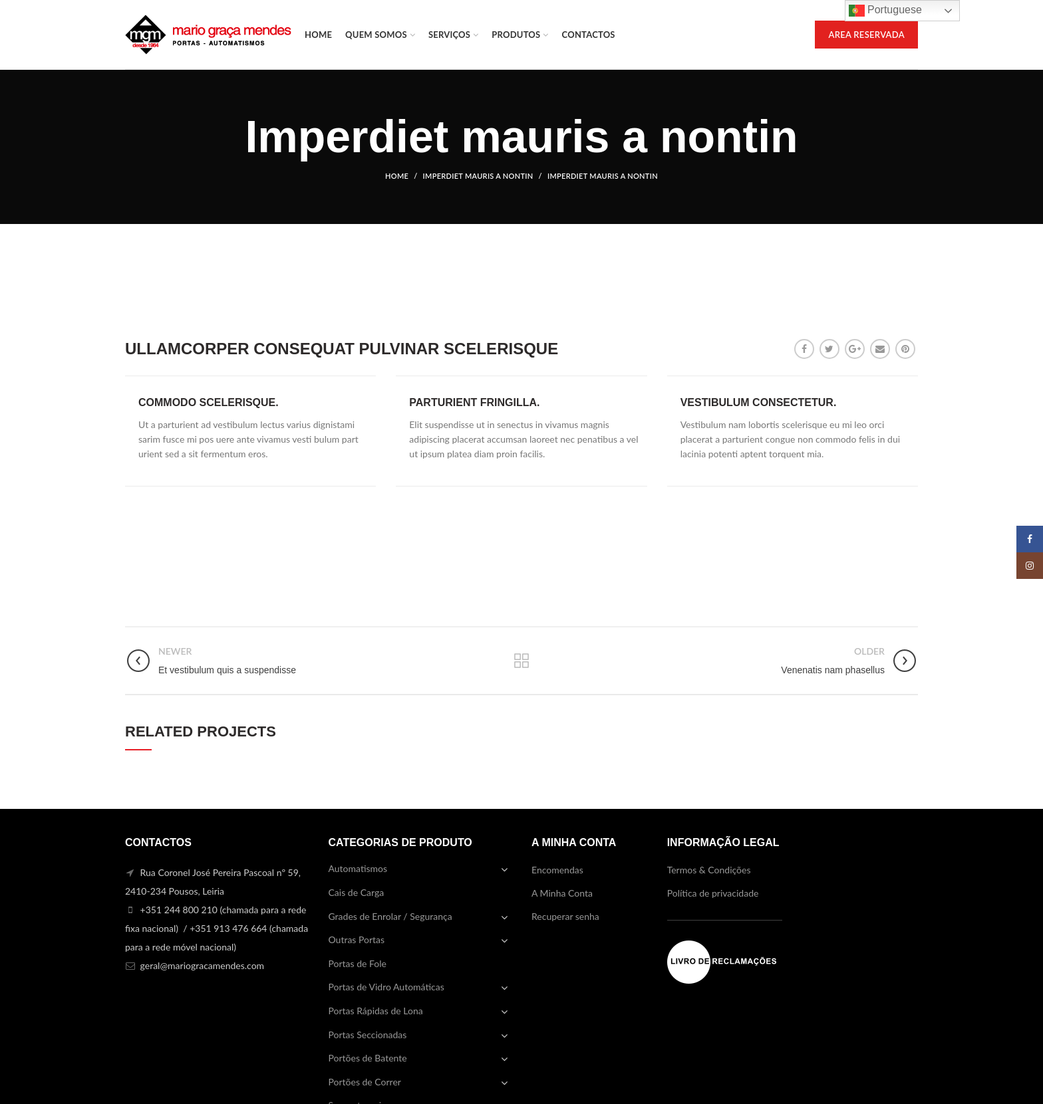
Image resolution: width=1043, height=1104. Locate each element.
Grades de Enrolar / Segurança (390, 916)
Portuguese (885, 11)
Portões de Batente (368, 1057)
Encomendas (557, 869)
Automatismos (358, 868)
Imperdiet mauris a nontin (478, 175)
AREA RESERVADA (866, 34)
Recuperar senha (565, 916)
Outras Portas (357, 939)
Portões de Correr (365, 1081)
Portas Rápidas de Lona (376, 1010)
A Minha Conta (562, 893)
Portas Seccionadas (368, 1034)
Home (396, 175)
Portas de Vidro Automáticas (386, 986)
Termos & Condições (709, 869)
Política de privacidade (713, 893)
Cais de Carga (356, 892)
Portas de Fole (357, 963)
